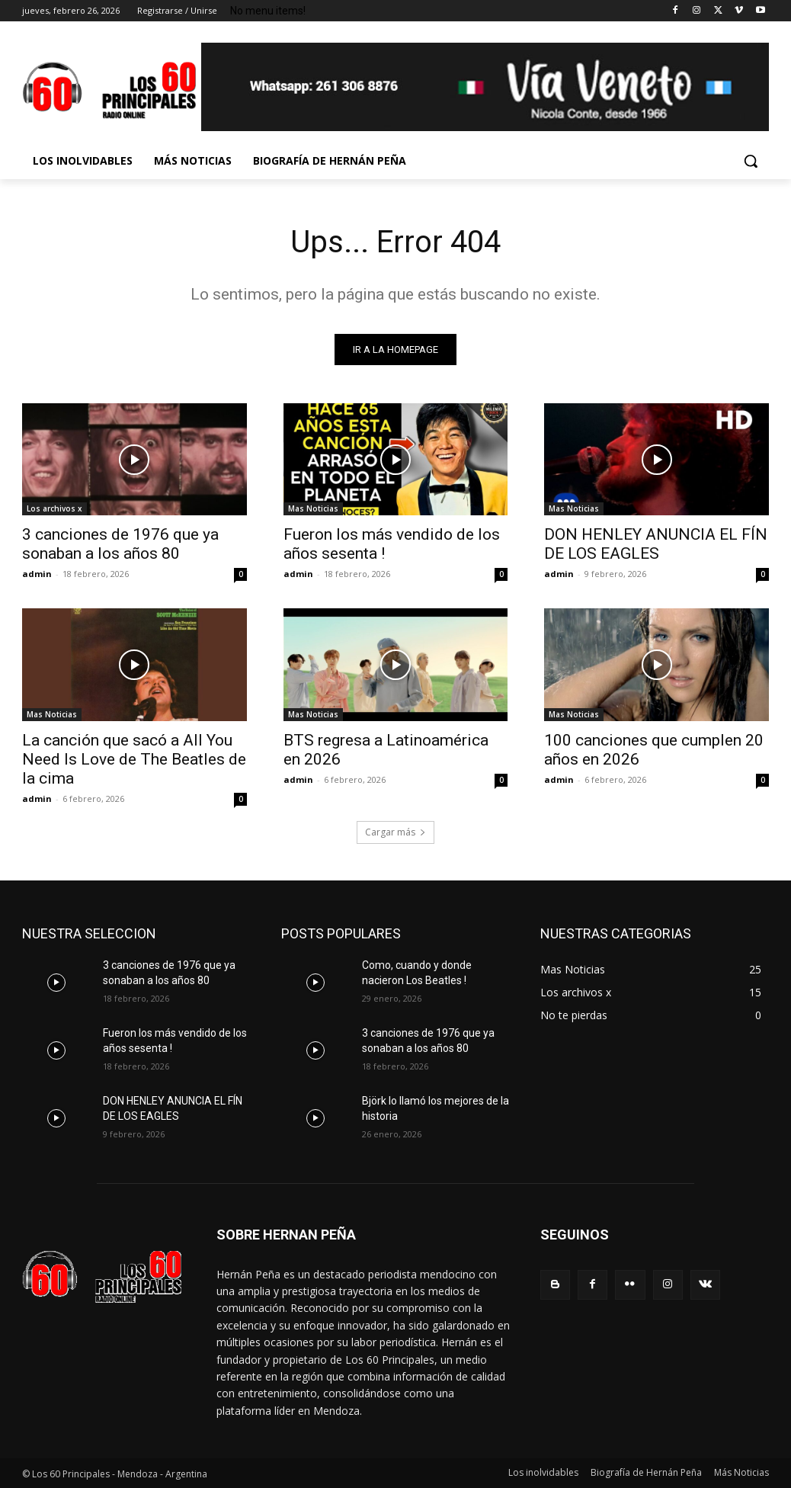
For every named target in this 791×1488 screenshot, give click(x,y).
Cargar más (395, 832)
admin (37, 574)
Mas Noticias (313, 509)
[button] (750, 161)
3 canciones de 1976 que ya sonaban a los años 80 (120, 544)
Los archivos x (54, 509)
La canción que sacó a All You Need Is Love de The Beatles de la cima (134, 759)
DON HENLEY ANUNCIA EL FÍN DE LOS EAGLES (655, 544)
